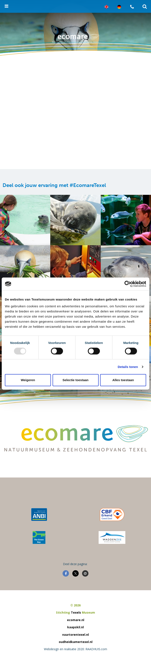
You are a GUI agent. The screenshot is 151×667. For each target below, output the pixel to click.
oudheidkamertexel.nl (75, 642)
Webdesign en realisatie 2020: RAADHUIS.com (75, 649)
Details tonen (128, 366)
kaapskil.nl (75, 627)
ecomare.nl (75, 620)
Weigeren (28, 380)
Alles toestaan (123, 380)
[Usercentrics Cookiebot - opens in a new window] (127, 284)
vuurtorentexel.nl (75, 635)
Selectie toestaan (76, 380)
